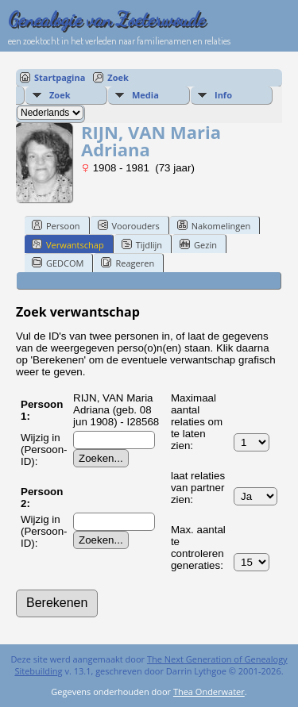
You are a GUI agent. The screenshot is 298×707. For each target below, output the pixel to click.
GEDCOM (57, 262)
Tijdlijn (142, 244)
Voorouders (129, 225)
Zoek (118, 77)
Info (223, 95)
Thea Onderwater (209, 691)
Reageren (127, 262)
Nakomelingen (213, 225)
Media (145, 95)
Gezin (198, 244)
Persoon (56, 225)
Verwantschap (68, 244)
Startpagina (59, 77)
